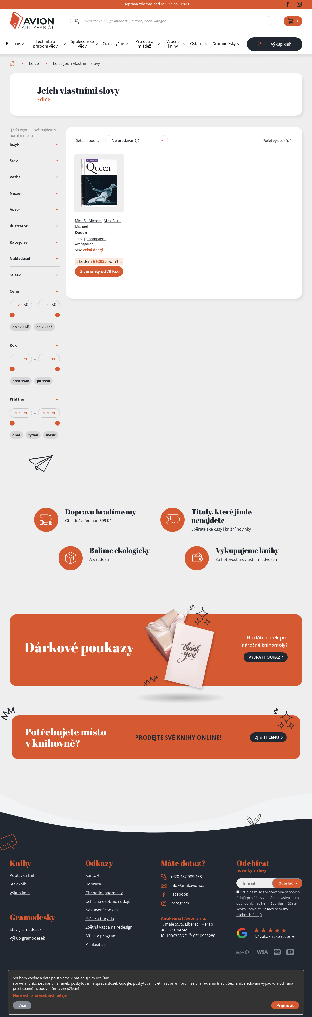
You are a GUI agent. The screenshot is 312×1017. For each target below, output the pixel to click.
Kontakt (92, 875)
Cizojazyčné (113, 43)
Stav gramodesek (25, 929)
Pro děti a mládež (144, 43)
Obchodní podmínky (104, 892)
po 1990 (43, 381)
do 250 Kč (44, 326)
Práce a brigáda (99, 918)
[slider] (12, 315)
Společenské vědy (82, 43)
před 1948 (20, 381)
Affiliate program (101, 936)
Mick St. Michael (88, 220)
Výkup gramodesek (27, 938)
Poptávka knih (23, 875)
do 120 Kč (20, 326)
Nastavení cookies (101, 909)
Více (22, 1005)
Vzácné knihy (173, 43)
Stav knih (18, 884)
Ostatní (197, 43)
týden (33, 435)
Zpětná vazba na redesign (109, 927)
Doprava (93, 884)
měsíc (51, 435)
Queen (81, 232)
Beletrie (13, 43)
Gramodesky (224, 43)
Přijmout (285, 1005)
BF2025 (100, 261)
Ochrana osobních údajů (108, 901)
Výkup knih (20, 892)
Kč (26, 304)
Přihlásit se (95, 944)
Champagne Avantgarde (90, 241)
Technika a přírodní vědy (45, 43)
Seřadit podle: (87, 140)
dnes (16, 435)
